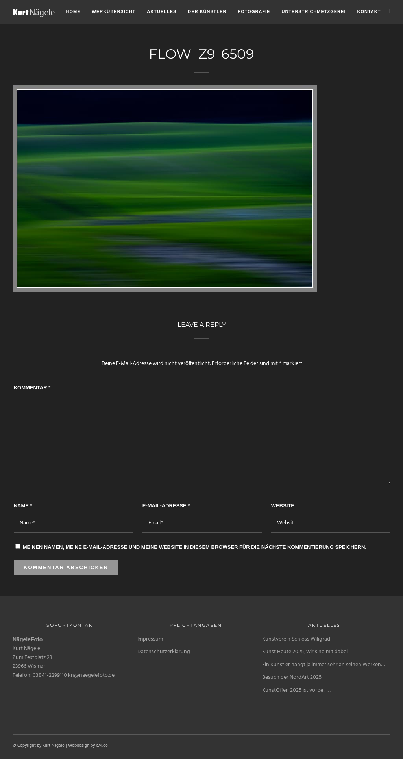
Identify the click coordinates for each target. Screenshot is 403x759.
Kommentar (32, 388)
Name (23, 506)
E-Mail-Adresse (166, 506)
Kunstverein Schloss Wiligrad (296, 639)
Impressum (150, 639)
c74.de (102, 745)
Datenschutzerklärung (163, 651)
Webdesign (78, 745)
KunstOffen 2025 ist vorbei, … (296, 690)
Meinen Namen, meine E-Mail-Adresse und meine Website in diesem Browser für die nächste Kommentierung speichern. (194, 547)
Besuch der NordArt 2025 (292, 677)
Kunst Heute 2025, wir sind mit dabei (305, 651)
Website (282, 506)
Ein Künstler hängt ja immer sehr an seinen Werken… (323, 664)
